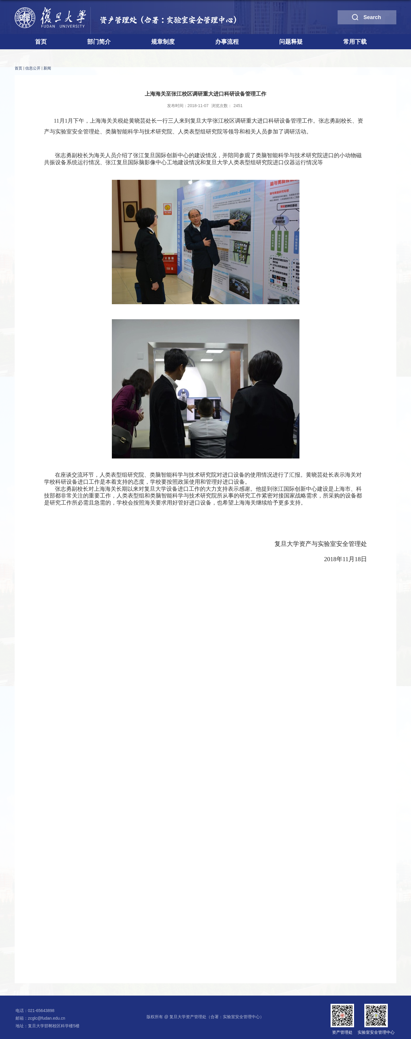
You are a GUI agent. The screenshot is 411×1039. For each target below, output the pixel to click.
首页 (41, 41)
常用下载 (355, 41)
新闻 (47, 68)
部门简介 (99, 41)
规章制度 (163, 41)
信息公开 (33, 68)
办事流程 (227, 41)
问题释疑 (291, 41)
